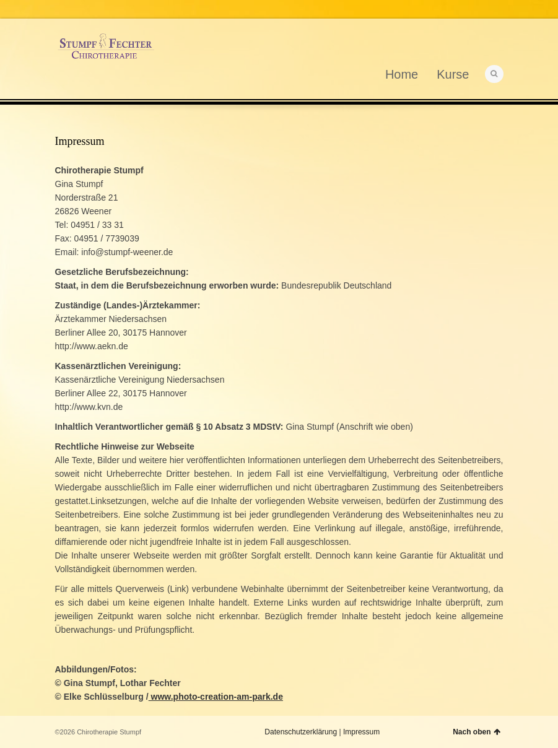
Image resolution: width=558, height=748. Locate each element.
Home (401, 74)
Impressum (361, 732)
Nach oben (476, 732)
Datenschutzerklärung (300, 732)
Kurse (453, 74)
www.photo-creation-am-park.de (216, 697)
